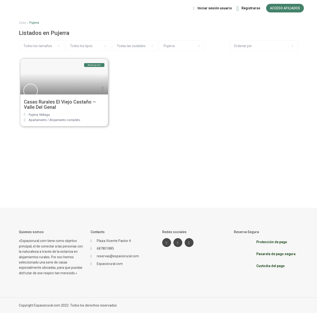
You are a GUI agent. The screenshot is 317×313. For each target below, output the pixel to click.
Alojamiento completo (64, 120)
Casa (22, 22)
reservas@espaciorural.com (118, 256)
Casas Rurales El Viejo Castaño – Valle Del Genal (60, 104)
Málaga (44, 114)
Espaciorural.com (110, 264)
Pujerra (33, 114)
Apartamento (38, 120)
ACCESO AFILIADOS (285, 8)
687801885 (105, 248)
